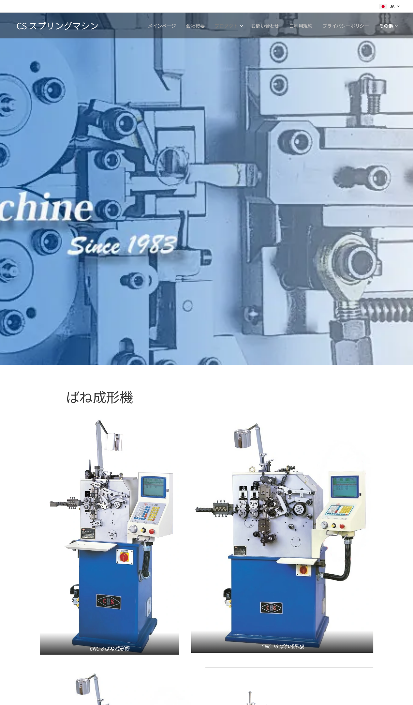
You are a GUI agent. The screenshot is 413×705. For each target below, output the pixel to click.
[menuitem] (161, 25)
